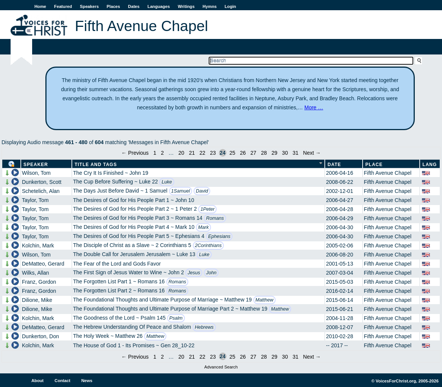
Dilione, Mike (37, 300)
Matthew (265, 300)
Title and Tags (95, 164)
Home (40, 6)
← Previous (135, 153)
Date (334, 164)
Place (374, 164)
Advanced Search (220, 367)
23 (213, 153)
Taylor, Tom (35, 200)
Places (113, 6)
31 (296, 153)
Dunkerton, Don (40, 336)
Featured (63, 6)
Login (230, 6)
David (202, 191)
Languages (158, 6)
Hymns (210, 6)
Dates (134, 6)
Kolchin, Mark (38, 245)
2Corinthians (208, 245)
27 (253, 153)
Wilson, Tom (36, 173)
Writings (186, 6)
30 (285, 153)
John (211, 272)
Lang (429, 164)
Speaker (35, 164)
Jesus (194, 272)
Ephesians (219, 236)
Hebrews (204, 327)
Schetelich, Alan (41, 191)
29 (274, 153)
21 (192, 153)
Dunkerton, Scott (41, 182)
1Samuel (180, 191)
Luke (166, 182)
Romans (215, 218)
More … (313, 107)
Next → (312, 153)
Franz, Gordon (39, 282)
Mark (203, 227)
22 (202, 153)
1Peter (207, 209)
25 (233, 153)
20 (181, 153)
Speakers (89, 6)
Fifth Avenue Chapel (387, 173)
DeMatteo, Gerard (43, 264)
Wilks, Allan (35, 273)
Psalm (176, 318)
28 (264, 153)
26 (243, 153)
